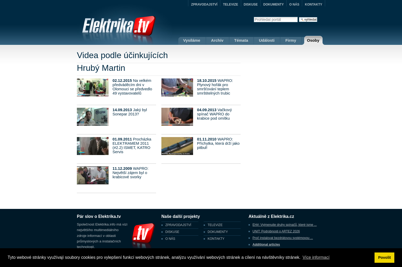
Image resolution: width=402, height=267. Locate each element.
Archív (217, 40)
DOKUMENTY (273, 4)
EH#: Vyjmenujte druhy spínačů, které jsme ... (285, 225)
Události (266, 40)
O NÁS (294, 4)
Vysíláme (191, 40)
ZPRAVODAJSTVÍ (204, 4)
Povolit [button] (384, 257)
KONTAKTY (313, 4)
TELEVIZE (230, 4)
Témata (241, 40)
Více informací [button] (315, 257)
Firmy (290, 40)
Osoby (313, 40)
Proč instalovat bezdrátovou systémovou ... (283, 238)
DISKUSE (251, 4)
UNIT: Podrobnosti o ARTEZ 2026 (276, 231)
